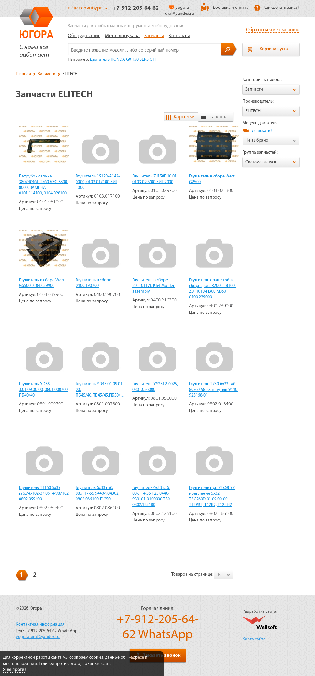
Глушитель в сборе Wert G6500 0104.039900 (42, 283)
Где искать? (261, 130)
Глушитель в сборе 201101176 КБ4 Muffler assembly (153, 286)
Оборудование (84, 35)
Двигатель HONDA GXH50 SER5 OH (123, 59)
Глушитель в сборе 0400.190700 (93, 283)
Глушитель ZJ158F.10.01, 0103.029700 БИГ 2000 (155, 179)
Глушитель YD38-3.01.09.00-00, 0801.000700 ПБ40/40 (43, 390)
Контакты (179, 35)
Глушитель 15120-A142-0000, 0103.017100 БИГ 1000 (98, 182)
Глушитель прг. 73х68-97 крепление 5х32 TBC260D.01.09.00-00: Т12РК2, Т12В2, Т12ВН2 (212, 496)
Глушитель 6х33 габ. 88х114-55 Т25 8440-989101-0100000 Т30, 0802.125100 (151, 496)
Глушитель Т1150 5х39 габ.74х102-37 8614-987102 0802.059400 (44, 494)
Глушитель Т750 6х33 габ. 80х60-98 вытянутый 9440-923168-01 (213, 390)
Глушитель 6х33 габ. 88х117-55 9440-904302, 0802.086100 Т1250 (97, 494)
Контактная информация (40, 624)
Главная (23, 74)
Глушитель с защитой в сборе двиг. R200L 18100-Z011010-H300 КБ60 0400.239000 (212, 289)
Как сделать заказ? (281, 7)
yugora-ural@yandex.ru (38, 636)
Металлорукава (122, 35)
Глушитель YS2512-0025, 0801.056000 (155, 387)
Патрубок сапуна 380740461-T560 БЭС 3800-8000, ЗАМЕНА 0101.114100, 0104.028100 (43, 185)
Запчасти (154, 35)
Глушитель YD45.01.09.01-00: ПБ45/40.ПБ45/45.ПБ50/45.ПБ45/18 (101, 390)
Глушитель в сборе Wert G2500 (212, 179)
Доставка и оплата (231, 7)
